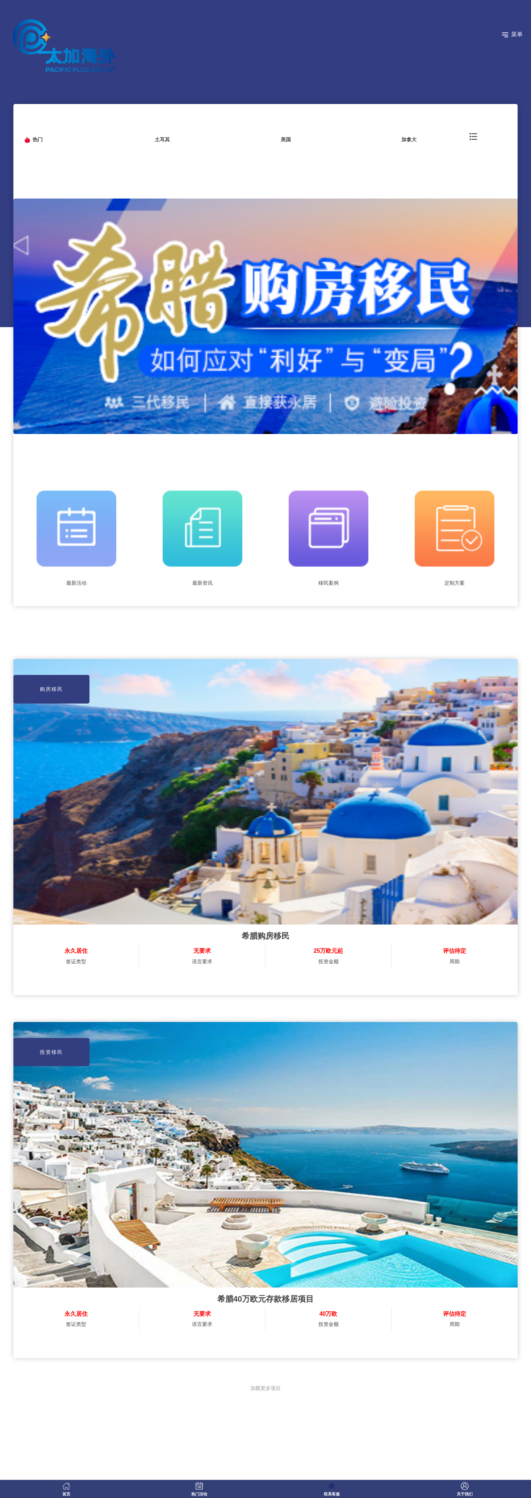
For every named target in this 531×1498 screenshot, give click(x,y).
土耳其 (162, 139)
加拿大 (409, 139)
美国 (286, 139)
